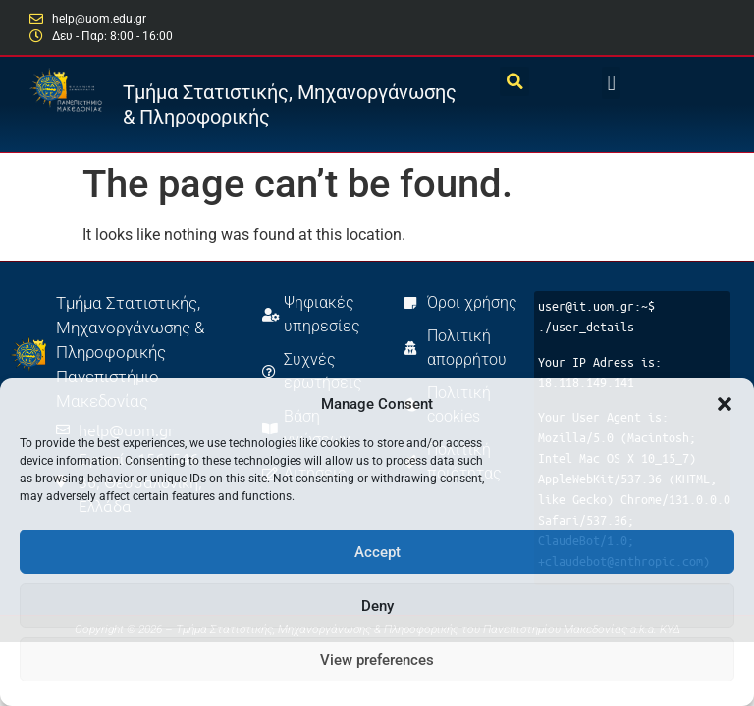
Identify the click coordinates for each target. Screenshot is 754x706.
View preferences (377, 660)
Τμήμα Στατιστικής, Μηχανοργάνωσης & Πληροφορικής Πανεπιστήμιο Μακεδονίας (130, 352)
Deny (377, 606)
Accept (377, 552)
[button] (724, 404)
